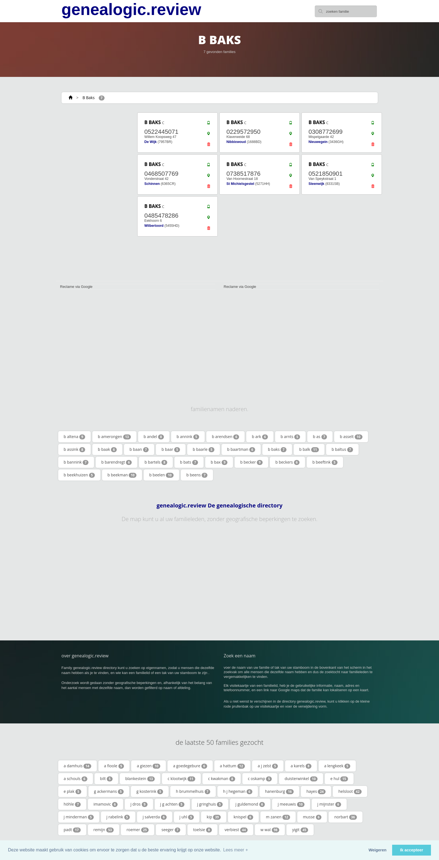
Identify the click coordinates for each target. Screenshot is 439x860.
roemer (137, 830)
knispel (243, 817)
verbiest (236, 830)
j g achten (172, 804)
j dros (138, 804)
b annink (188, 436)
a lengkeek (337, 766)
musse (312, 817)
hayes (316, 791)
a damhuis (77, 766)
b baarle (203, 449)
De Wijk (150, 142)
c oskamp (260, 778)
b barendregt (116, 462)
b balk (309, 449)
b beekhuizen (79, 475)
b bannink (76, 462)
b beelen (161, 475)
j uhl (186, 817)
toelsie (202, 830)
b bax (219, 462)
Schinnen (152, 184)
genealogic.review (131, 9)
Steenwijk (316, 184)
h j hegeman (237, 791)
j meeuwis (291, 804)
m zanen (278, 817)
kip (214, 817)
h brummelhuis (193, 791)
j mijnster (329, 804)
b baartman (241, 449)
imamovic (105, 804)
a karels (301, 766)
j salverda (155, 817)
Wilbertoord (154, 226)
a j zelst (268, 766)
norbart (345, 817)
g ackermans (109, 791)
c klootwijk (181, 778)
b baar (170, 449)
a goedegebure (190, 766)
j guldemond (250, 804)
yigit (300, 830)
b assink (74, 449)
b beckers (287, 462)
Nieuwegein (318, 142)
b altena (74, 436)
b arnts (290, 436)
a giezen (148, 766)
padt (72, 830)
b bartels (155, 462)
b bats (189, 462)
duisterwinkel (301, 778)
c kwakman (221, 778)
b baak (107, 449)
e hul (339, 778)
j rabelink (118, 817)
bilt (106, 778)
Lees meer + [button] (235, 850)
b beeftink (324, 462)
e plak (72, 791)
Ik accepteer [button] (411, 850)
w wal (269, 830)
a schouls (75, 778)
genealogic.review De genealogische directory (219, 505)
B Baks (89, 97)
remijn (103, 830)
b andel (154, 436)
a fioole (114, 766)
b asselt (351, 436)
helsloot (349, 791)
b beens (196, 475)
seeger (170, 830)
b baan (139, 449)
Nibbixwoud (236, 142)
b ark (260, 436)
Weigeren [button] (378, 850)
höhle (72, 804)
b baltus (342, 449)
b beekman (122, 475)
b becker (251, 462)
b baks (277, 449)
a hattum (232, 766)
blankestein (140, 778)
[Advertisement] (94, 195)
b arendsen (225, 436)
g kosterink (149, 791)
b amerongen (114, 436)
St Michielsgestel (240, 184)
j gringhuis (210, 804)
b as (320, 436)
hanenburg (279, 791)
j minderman (79, 817)
